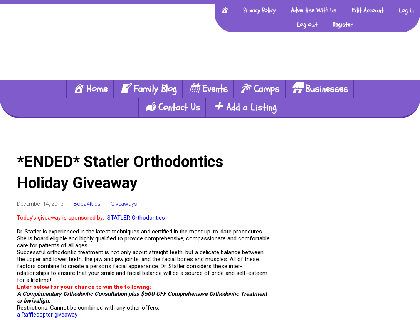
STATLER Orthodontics (136, 217)
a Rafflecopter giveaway (47, 314)
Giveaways (124, 204)
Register (343, 24)
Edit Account (367, 10)
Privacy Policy (259, 10)
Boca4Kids (87, 204)
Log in (406, 10)
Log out (307, 24)
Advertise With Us (313, 10)
